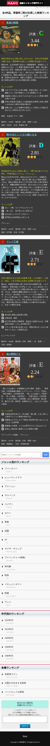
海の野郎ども (13, 354)
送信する (25, 726)
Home (25, 736)
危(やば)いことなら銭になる (21, 134)
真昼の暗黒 (12, 22)
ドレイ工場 (12, 242)
